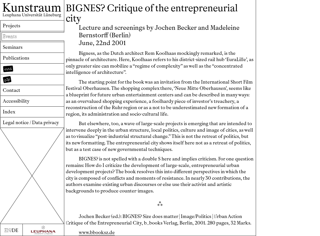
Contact (11, 90)
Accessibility (16, 101)
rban (220, 216)
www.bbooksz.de (97, 232)
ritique (74, 223)
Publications (16, 58)
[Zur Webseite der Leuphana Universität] (43, 230)
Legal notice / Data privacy (31, 122)
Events (10, 36)
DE (15, 230)
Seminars (12, 47)
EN (7, 230)
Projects (11, 26)
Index (9, 112)
